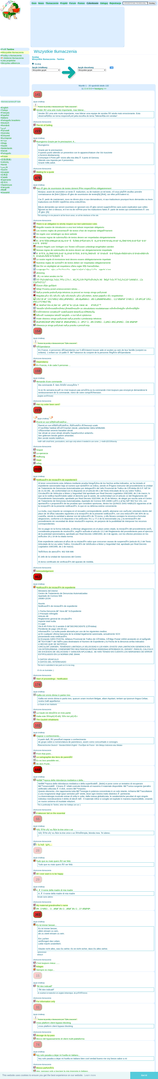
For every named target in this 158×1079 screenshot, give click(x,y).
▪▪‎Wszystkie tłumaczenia (12, 52)
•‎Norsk (4, 164)
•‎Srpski (4, 145)
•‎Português (6, 153)
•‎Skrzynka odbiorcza (10, 63)
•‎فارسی (4, 167)
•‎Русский (5, 130)
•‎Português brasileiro (10, 120)
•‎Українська (6, 185)
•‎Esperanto (6, 180)
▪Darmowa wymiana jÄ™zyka (10, 101)
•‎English (4, 107)
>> (105, 88)
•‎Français (5, 112)
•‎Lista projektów (8, 60)
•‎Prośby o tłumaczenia (11, 55)
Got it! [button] (144, 1075)
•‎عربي (3, 128)
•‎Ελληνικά (5, 135)
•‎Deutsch (5, 123)
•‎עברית (4, 140)
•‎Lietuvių (5, 162)
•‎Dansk (4, 151)
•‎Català (4, 177)
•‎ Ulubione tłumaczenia (12, 58)
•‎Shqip (4, 143)
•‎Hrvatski (5, 172)
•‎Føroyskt (5, 187)
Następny (98, 88)
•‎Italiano (4, 118)
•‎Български (6, 138)
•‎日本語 (4, 174)
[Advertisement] (77, 27)
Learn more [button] (90, 1075)
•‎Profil (7, 49)
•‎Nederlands (6, 148)
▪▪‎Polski (4, 156)
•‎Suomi (4, 169)
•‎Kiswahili (5, 192)
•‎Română (5, 125)
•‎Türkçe (4, 110)
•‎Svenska (5, 133)
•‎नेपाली (3, 190)
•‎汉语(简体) (6, 159)
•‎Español (5, 115)
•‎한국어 (4, 182)
